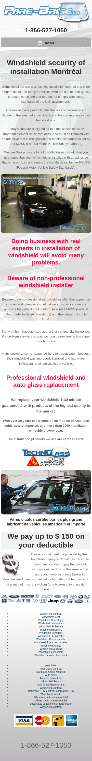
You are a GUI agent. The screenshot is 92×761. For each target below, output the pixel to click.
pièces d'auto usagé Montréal (51, 700)
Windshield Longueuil (51, 633)
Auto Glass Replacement (51, 684)
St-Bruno (57, 649)
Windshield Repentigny (50, 620)
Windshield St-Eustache (51, 636)
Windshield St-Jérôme (51, 626)
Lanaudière (57, 652)
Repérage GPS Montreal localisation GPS (51, 691)
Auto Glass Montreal (51, 668)
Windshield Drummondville (50, 639)
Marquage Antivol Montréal (51, 672)
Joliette (57, 645)
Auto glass (51, 675)
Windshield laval (51, 617)
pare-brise (50, 665)
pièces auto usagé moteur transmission (51, 703)
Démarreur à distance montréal (51, 697)
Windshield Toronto (50, 694)
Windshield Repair (51, 681)
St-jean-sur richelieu (57, 642)
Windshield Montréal (51, 613)
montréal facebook (56, 655)
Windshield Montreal (51, 707)
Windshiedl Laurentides (51, 623)
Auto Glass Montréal (51, 678)
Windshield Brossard (51, 629)
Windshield (40, 642)
